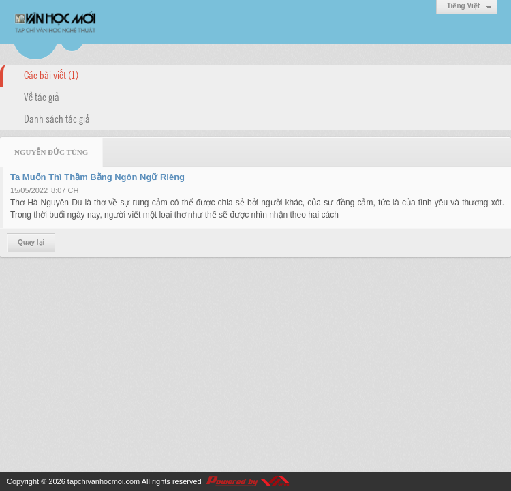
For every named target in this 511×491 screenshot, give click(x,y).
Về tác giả (41, 96)
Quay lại (31, 242)
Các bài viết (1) (51, 74)
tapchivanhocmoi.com (103, 481)
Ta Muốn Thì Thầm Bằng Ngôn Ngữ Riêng (97, 177)
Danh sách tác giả (57, 117)
